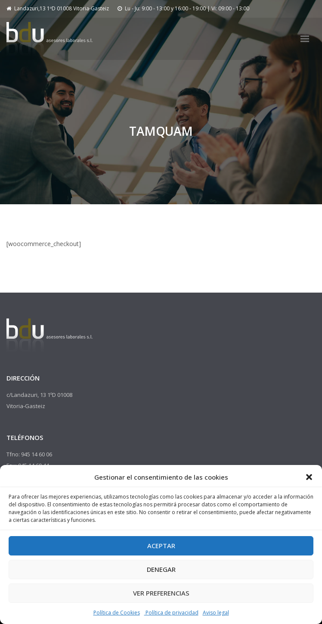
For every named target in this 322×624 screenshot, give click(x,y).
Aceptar (161, 545)
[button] (309, 477)
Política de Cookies (116, 612)
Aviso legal (216, 612)
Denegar (161, 569)
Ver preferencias (161, 593)
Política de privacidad (171, 612)
